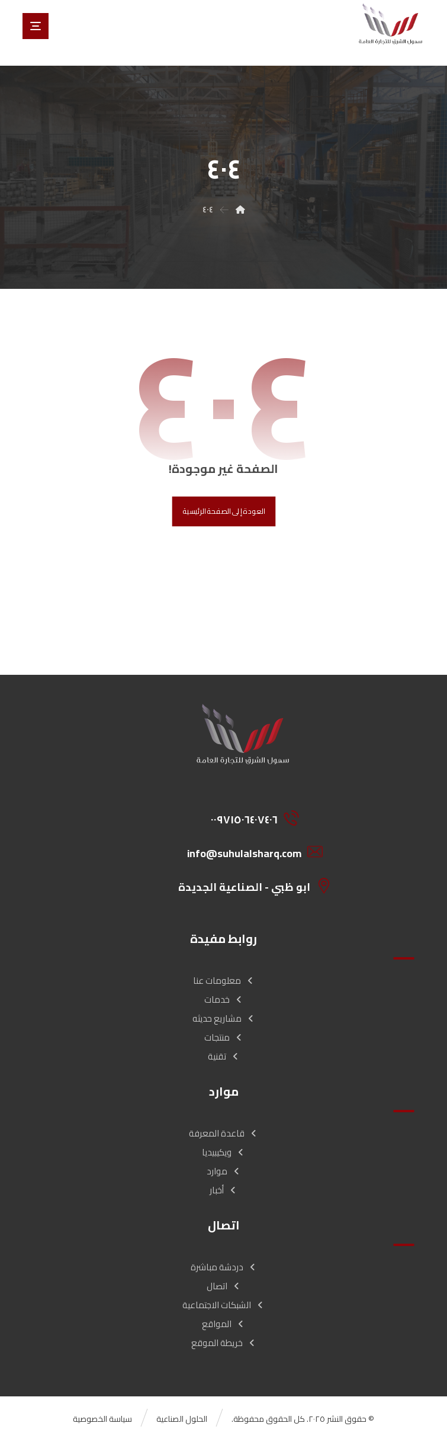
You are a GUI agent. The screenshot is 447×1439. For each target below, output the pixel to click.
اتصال (224, 1286)
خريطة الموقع (223, 1342)
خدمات (223, 999)
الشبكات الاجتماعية (223, 1305)
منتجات (223, 1037)
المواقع (223, 1323)
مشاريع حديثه (223, 1018)
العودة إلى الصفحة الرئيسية (223, 512)
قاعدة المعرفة (223, 1133)
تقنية (224, 1056)
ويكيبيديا (223, 1152)
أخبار (223, 1190)
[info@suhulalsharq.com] (247, 851)
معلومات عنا (224, 980)
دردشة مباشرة (224, 1267)
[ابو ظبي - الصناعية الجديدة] (247, 885)
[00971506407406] (247, 818)
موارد (224, 1171)
